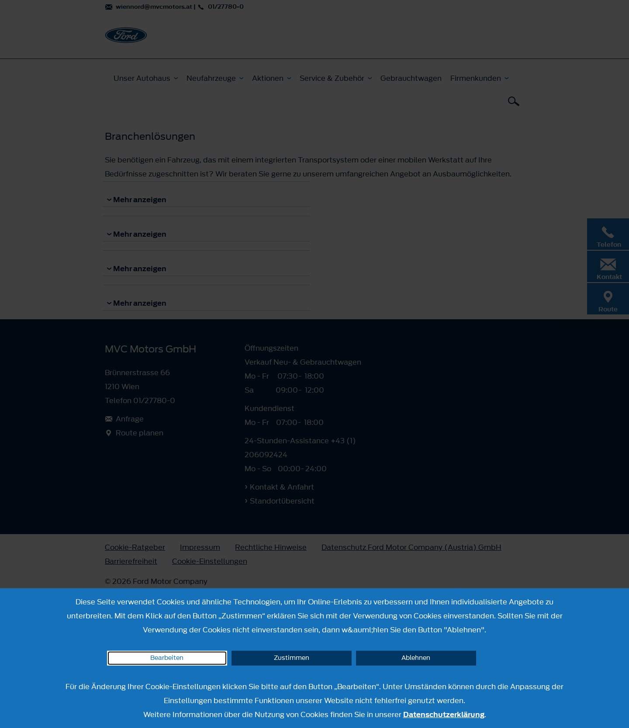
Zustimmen (291, 657)
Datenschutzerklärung (443, 714)
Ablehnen (415, 657)
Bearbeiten (166, 657)
